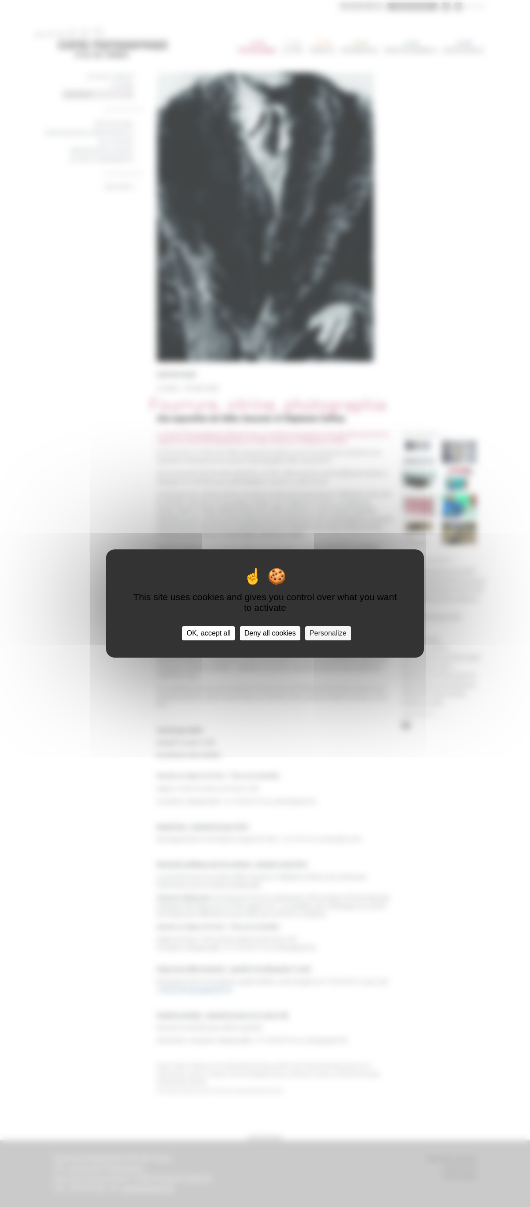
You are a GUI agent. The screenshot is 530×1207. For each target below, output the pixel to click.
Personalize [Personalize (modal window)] (328, 633)
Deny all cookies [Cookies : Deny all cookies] (270, 633)
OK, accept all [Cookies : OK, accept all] (208, 633)
